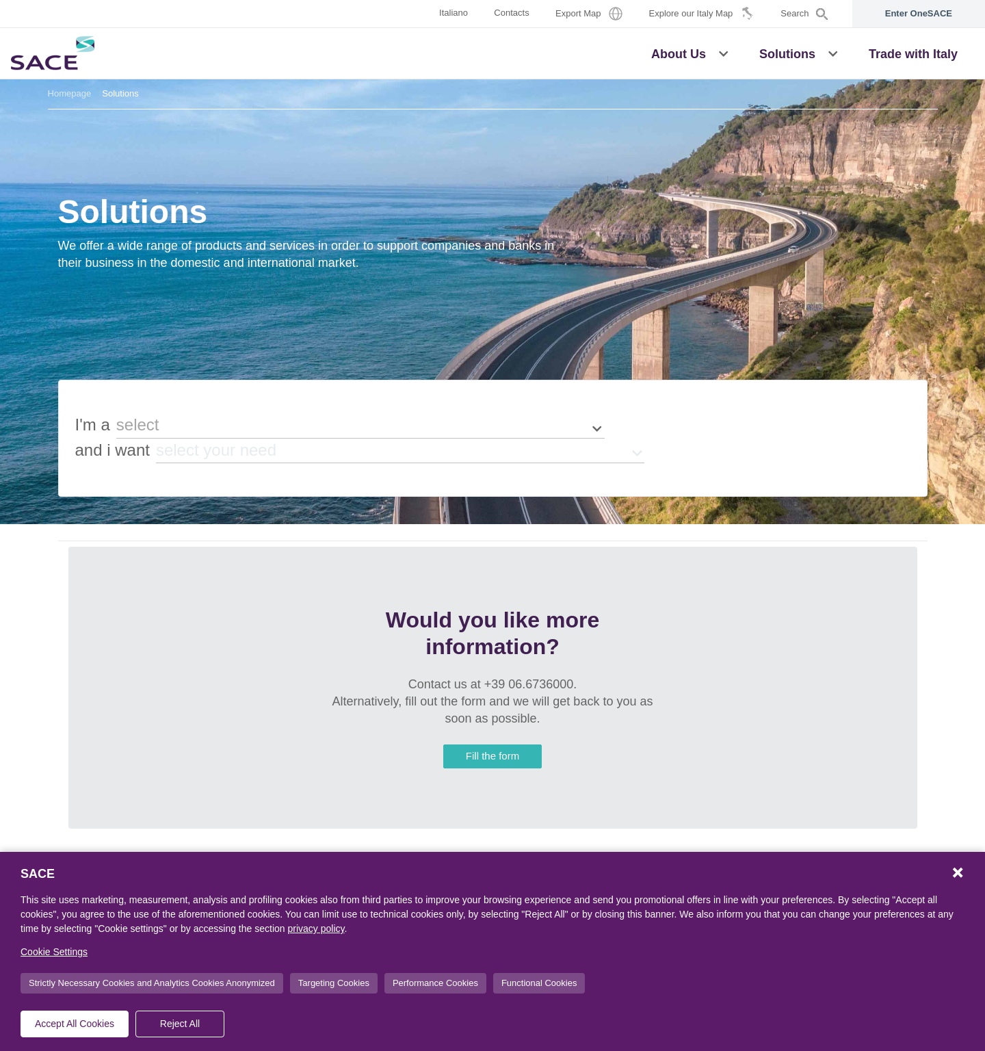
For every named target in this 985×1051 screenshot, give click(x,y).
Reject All (180, 1023)
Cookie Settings (54, 951)
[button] (723, 52)
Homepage (70, 93)
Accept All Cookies (74, 1023)
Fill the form (492, 756)
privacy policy (315, 928)
